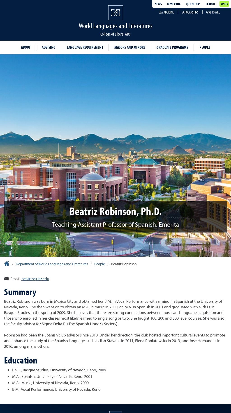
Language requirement (85, 47)
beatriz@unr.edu (35, 278)
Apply (224, 4)
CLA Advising (166, 12)
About (25, 47)
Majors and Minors (129, 47)
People (204, 47)
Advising (48, 47)
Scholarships (190, 12)
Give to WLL (213, 12)
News (158, 4)
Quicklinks (193, 4)
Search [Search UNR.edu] (210, 4)
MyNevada (173, 4)
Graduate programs (172, 47)
